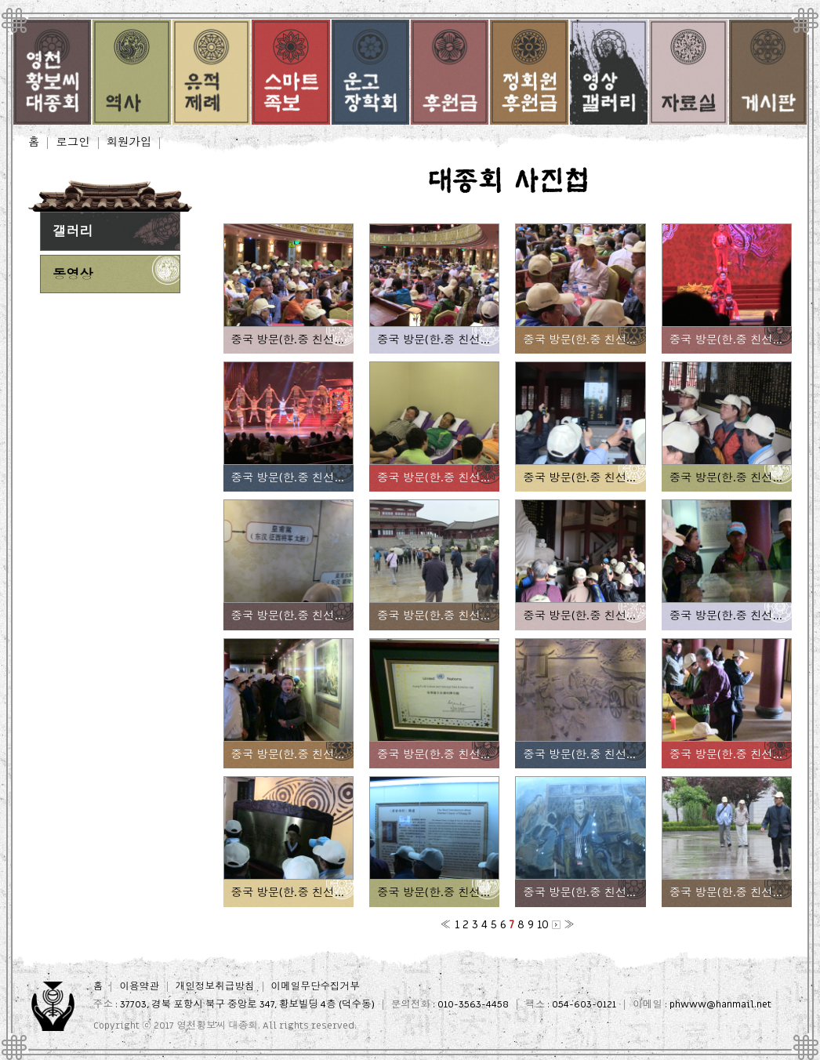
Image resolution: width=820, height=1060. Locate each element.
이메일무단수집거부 (315, 987)
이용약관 (138, 987)
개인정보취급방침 (215, 987)
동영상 (73, 275)
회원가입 (129, 142)
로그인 (72, 142)
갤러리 (73, 232)
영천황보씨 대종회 (217, 1025)
